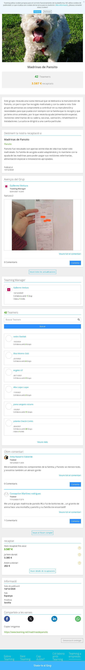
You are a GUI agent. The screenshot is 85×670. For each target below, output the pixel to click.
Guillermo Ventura (19, 185)
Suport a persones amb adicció (17, 536)
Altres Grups (9, 590)
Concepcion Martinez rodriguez (25, 327)
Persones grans (10, 585)
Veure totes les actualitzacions (42, 272)
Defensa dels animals (13, 551)
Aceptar (37, 12)
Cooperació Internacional (14, 546)
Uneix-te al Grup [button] (42, 665)
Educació (8, 560)
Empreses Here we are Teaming (58, 502)
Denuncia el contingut (72, 474)
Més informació (61, 5)
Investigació (9, 580)
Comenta (75, 263)
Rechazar (47, 12)
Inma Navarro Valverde (21, 290)
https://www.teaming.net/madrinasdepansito (26, 466)
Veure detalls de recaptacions (42, 405)
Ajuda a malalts (10, 541)
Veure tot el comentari (70, 253)
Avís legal (40, 506)
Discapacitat (9, 556)
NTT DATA (73, 496)
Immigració (8, 575)
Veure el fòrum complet (43, 366)
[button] (79, 381)
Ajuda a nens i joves (12, 570)
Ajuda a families (10, 565)
